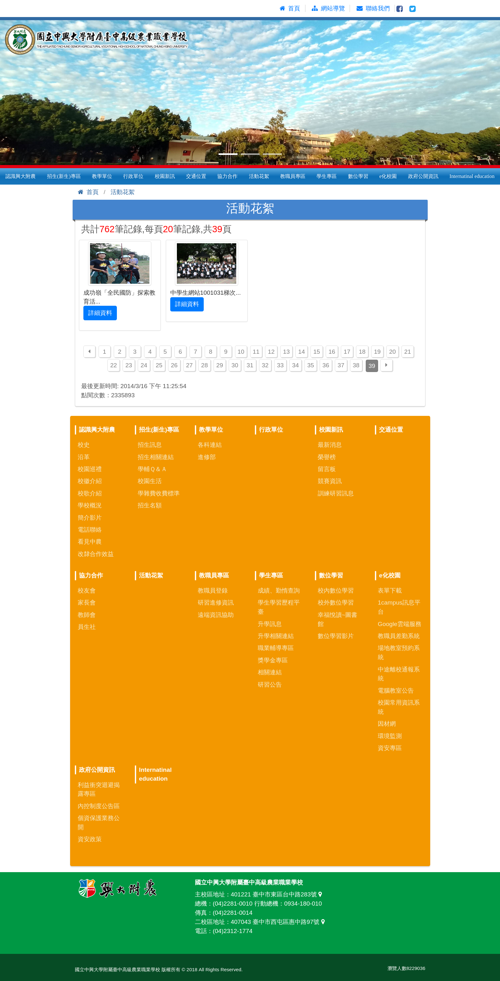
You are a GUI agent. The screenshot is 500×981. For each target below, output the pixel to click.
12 (271, 351)
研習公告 (270, 684)
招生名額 (150, 505)
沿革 (84, 457)
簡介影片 (90, 517)
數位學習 (358, 176)
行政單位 (133, 176)
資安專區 (390, 748)
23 (128, 365)
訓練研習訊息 (336, 493)
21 (407, 351)
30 (235, 365)
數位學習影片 (336, 636)
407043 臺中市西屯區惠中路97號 (279, 922)
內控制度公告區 (99, 806)
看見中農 (90, 541)
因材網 (387, 723)
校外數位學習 (336, 602)
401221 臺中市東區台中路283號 (278, 894)
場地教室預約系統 (399, 652)
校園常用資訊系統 (399, 707)
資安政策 (90, 839)
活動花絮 (259, 176)
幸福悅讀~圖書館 (337, 619)
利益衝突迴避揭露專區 (99, 789)
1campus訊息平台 (399, 607)
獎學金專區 (273, 660)
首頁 (88, 192)
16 (331, 351)
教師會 (87, 615)
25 (159, 365)
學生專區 (326, 176)
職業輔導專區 (276, 648)
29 (219, 365)
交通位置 (196, 176)
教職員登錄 (213, 590)
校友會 (87, 590)
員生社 (87, 626)
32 (265, 365)
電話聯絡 (90, 529)
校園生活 (150, 481)
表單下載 (390, 590)
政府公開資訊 (423, 176)
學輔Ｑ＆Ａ (152, 469)
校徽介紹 (90, 481)
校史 (84, 444)
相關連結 (270, 672)
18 (362, 351)
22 (113, 365)
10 (241, 351)
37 (341, 365)
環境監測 (390, 736)
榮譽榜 (327, 457)
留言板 (327, 469)
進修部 (207, 457)
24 (144, 365)
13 (286, 351)
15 (316, 351)
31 (250, 365)
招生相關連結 (156, 457)
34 (295, 365)
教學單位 (102, 176)
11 (256, 351)
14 (301, 351)
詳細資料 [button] (100, 313)
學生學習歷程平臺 (279, 607)
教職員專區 (292, 176)
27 (189, 365)
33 (280, 365)
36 (325, 365)
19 (377, 351)
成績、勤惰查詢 (279, 590)
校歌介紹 (90, 493)
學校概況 (90, 505)
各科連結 (210, 444)
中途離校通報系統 (399, 674)
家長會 (87, 602)
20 (392, 351)
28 (204, 365)
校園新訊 (165, 176)
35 (310, 365)
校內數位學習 (336, 590)
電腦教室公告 (396, 690)
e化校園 (388, 176)
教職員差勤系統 (399, 636)
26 (174, 365)
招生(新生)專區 (64, 176)
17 (347, 351)
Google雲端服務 (399, 624)
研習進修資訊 (216, 602)
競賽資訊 (330, 481)
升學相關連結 (276, 636)
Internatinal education (472, 176)
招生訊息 (150, 444)
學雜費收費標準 (159, 493)
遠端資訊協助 (216, 615)
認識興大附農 (20, 176)
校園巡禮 (90, 469)
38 (356, 365)
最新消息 (330, 444)
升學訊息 (270, 624)
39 (372, 366)
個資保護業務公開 (99, 822)
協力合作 (227, 176)
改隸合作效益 (96, 554)
